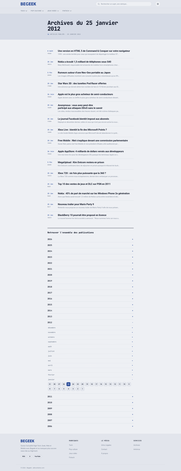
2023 (49, 257)
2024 (49, 251)
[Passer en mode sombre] (157, 4)
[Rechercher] (125, 4)
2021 (49, 269)
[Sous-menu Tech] (26, 10)
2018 (49, 286)
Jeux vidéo (51, 11)
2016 (49, 298)
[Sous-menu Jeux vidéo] (58, 10)
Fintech (66, 11)
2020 (49, 275)
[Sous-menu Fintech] (70, 10)
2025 (49, 245)
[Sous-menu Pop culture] (43, 10)
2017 (49, 292)
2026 (49, 239)
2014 (49, 310)
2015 (49, 304)
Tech (23, 11)
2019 (49, 281)
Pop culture (36, 11)
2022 (49, 263)
